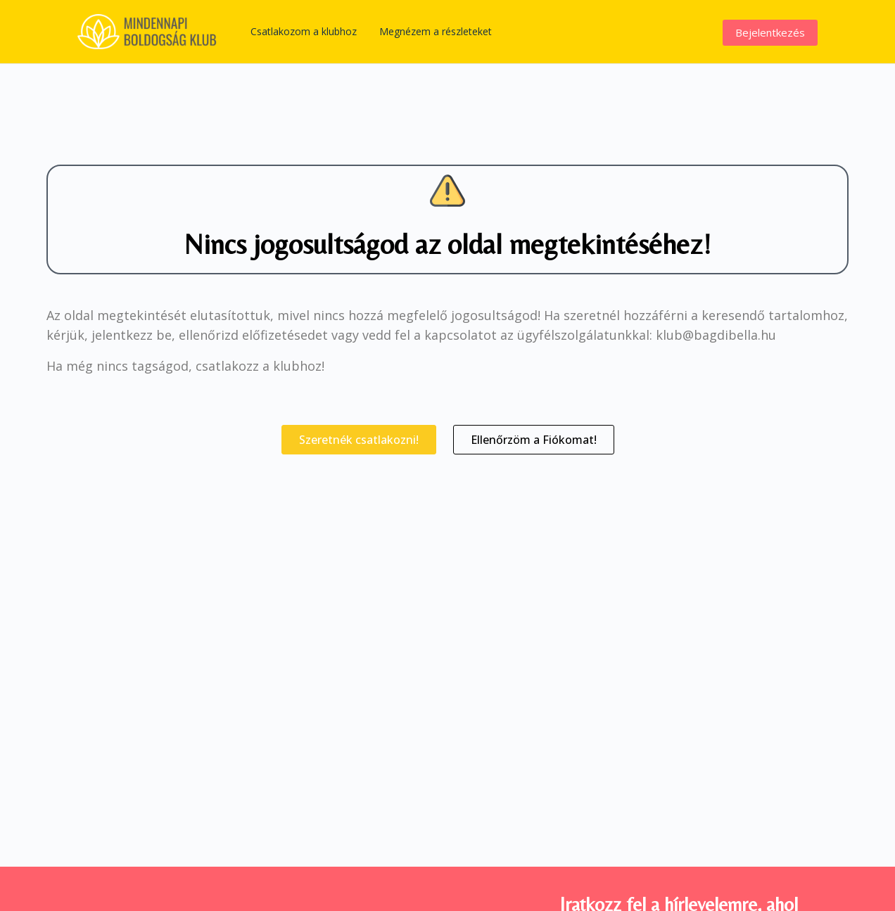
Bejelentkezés (770, 32)
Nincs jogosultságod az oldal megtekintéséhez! (447, 244)
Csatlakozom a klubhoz (303, 31)
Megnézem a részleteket (435, 31)
